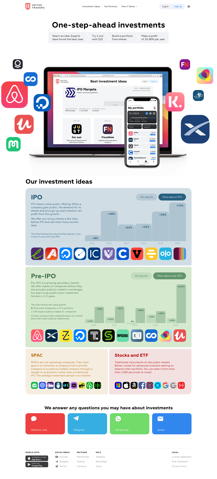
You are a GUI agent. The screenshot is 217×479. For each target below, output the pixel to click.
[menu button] (189, 6)
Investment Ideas (91, 6)
